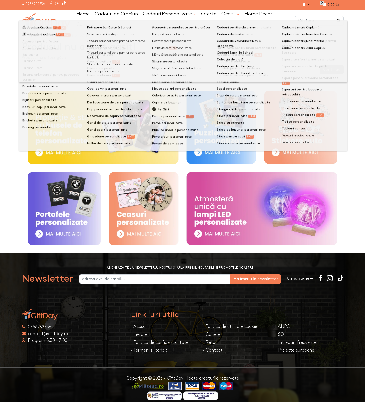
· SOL (280, 335)
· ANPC (282, 327)
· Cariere (211, 335)
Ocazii (230, 14)
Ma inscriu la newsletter (255, 279)
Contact (85, 24)
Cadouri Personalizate (169, 14)
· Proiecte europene (294, 350)
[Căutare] (339, 21)
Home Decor (258, 14)
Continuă (331, 70)
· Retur (210, 343)
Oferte (208, 14)
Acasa (32, 36)
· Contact (213, 350)
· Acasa (138, 327)
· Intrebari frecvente (295, 343)
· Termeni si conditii (150, 350)
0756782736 (35, 4)
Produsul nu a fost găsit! (68, 36)
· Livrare (139, 335)
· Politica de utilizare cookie (230, 327)
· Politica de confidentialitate (159, 343)
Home (83, 14)
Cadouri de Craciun (116, 14)
